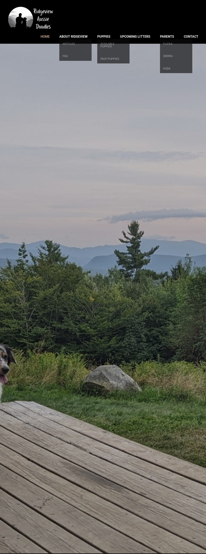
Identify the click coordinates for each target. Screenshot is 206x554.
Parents (167, 36)
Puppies (103, 36)
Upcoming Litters (135, 36)
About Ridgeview (73, 36)
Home (45, 36)
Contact (191, 36)
